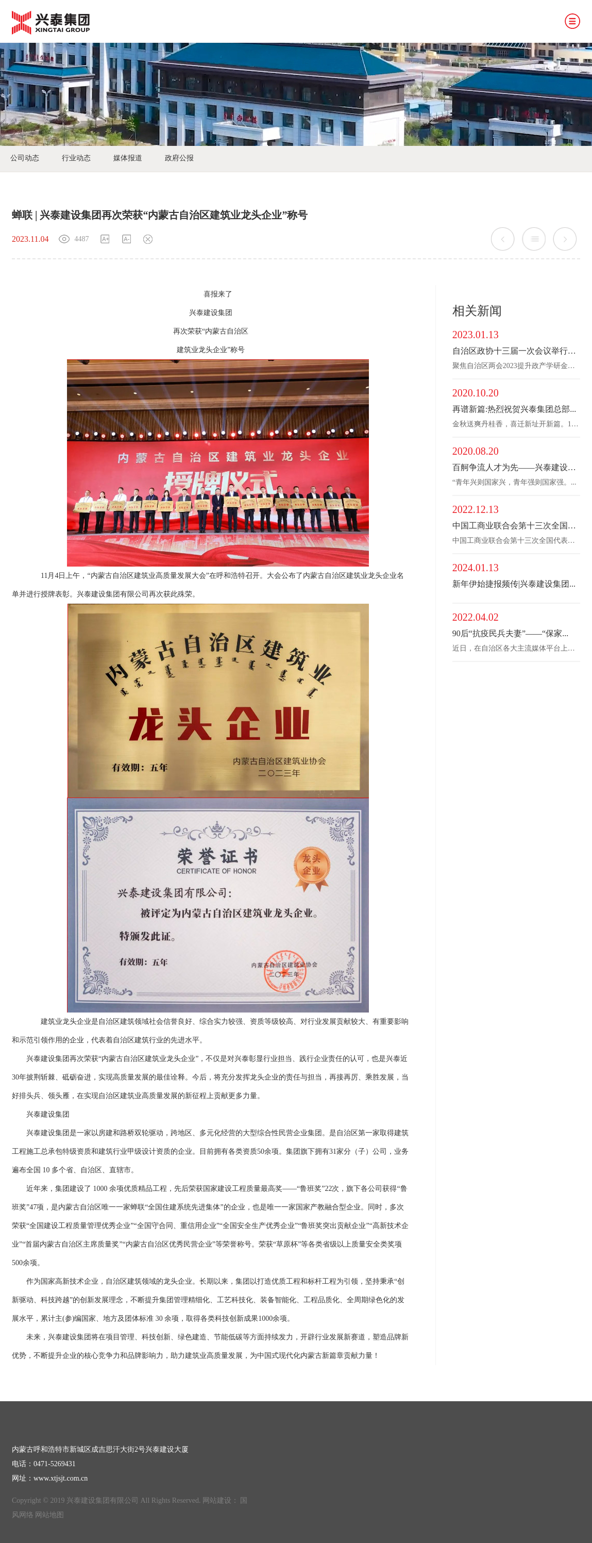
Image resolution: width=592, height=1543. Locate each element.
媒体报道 (127, 158)
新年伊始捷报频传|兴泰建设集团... (514, 583)
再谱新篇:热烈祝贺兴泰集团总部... (514, 409)
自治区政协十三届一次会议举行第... (516, 350)
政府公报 (179, 158)
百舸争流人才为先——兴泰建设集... (516, 467)
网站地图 (49, 1515)
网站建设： (220, 1500)
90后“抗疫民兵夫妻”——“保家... (510, 633)
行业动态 (76, 158)
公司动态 (24, 158)
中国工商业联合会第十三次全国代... (516, 525)
